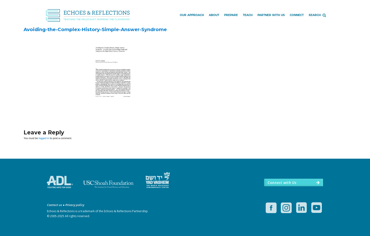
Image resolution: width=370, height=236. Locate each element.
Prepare (231, 15)
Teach (247, 15)
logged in (44, 138)
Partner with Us (271, 15)
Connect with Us (282, 182)
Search (315, 15)
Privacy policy (74, 205)
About (214, 15)
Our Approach (192, 15)
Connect (297, 15)
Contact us (54, 205)
